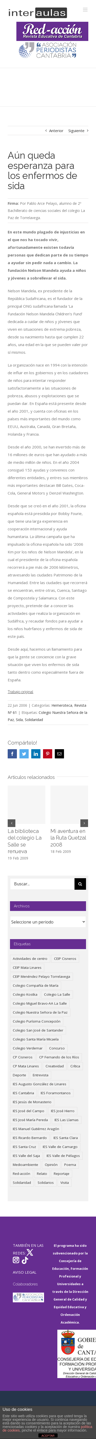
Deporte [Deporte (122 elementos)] (19, 1075)
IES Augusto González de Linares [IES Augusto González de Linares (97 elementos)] (39, 1084)
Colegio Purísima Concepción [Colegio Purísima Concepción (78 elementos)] (36, 1021)
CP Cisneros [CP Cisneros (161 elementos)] (23, 1057)
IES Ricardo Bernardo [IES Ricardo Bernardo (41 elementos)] (30, 1137)
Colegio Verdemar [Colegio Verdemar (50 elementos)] (27, 1048)
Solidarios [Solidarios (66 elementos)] (46, 1182)
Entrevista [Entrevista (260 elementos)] (40, 1075)
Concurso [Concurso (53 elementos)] (57, 1048)
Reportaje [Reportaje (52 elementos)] (61, 1173)
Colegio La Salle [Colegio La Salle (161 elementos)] (57, 994)
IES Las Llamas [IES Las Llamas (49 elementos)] (67, 1120)
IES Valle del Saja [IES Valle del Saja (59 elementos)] (26, 1155)
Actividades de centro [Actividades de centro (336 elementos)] (30, 958)
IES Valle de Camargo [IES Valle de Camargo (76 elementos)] (60, 1146)
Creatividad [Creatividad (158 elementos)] (55, 1066)
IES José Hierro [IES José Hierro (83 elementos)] (62, 1111)
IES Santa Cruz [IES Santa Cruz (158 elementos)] (24, 1146)
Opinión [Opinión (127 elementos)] (51, 1164)
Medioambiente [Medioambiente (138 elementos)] (25, 1164)
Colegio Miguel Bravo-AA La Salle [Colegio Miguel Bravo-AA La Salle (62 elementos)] (40, 1003)
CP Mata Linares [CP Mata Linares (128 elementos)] (26, 1066)
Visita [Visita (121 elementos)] (64, 1182)
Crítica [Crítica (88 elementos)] (75, 1066)
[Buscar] (80, 884)
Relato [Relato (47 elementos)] (42, 1173)
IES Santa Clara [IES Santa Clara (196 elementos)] (66, 1137)
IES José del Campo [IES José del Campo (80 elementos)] (28, 1111)
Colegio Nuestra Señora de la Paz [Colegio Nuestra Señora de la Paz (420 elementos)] (40, 1012)
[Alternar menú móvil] (85, 9)
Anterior (56, 130)
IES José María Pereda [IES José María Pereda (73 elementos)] (30, 1120)
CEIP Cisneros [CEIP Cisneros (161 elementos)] (65, 958)
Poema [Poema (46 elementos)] (70, 1164)
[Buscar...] (42, 884)
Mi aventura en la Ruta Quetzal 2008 (68, 838)
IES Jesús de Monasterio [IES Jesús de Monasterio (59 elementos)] (32, 1102)
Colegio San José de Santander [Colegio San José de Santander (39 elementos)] (38, 1030)
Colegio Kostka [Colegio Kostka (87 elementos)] (25, 994)
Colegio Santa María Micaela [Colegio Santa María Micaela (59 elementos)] (36, 1039)
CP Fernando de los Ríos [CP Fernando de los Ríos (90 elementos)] (59, 1057)
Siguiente (76, 130)
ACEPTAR (48, 1435)
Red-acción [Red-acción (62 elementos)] (21, 1173)
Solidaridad (34, 719)
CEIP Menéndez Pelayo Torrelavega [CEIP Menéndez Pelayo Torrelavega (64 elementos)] (41, 976)
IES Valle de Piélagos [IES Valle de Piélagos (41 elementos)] (63, 1155)
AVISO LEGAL (24, 1272)
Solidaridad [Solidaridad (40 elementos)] (22, 1182)
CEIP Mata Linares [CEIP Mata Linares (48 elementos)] (27, 967)
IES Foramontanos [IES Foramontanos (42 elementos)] (56, 1093)
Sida (19, 719)
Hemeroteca (61, 705)
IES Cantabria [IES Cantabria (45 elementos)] (23, 1093)
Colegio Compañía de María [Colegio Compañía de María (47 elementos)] (35, 985)
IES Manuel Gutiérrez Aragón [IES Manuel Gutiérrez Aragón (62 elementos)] (36, 1128)
